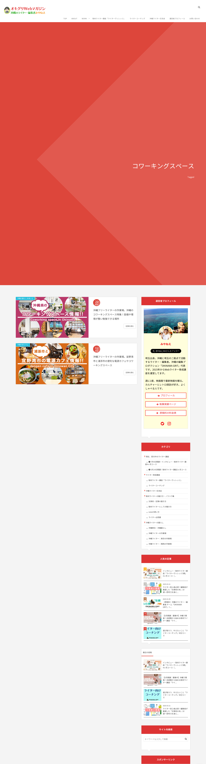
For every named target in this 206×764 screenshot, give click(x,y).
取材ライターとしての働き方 (160, 506)
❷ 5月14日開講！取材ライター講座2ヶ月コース (167, 469)
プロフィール (168, 395)
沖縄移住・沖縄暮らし (157, 528)
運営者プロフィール (177, 16)
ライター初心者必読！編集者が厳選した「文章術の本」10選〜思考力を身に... (175, 589)
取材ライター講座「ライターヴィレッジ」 (108, 16)
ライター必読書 (155, 517)
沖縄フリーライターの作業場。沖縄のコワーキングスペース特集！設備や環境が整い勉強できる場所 (113, 315)
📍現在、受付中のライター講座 (156, 456)
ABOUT (74, 16)
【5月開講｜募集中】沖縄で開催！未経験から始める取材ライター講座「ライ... (175, 618)
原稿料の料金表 (167, 413)
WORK (83, 16)
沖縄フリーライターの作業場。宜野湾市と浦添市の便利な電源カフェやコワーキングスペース (113, 362)
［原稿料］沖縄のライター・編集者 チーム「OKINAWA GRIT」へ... (175, 604)
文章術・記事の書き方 (157, 501)
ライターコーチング (137, 16)
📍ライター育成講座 (152, 475)
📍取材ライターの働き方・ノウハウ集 (159, 496)
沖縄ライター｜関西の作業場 (160, 544)
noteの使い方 (154, 512)
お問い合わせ (194, 16)
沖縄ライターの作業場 (157, 533)
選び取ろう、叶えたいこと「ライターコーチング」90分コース (175, 633)
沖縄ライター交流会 (157, 16)
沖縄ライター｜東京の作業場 (160, 538)
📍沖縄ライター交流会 (153, 490)
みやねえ (165, 344)
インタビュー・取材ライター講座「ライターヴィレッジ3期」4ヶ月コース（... (175, 573)
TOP (64, 16)
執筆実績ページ (167, 404)
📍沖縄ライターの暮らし (154, 522)
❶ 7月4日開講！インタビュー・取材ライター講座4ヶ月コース (165, 463)
